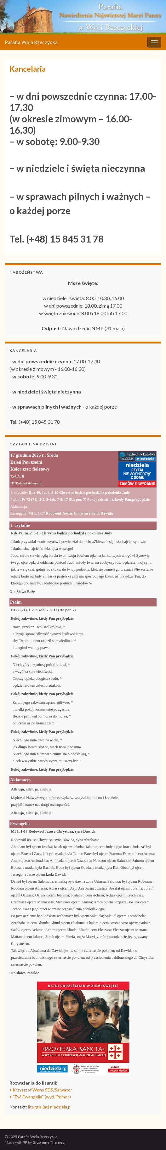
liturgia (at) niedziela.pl (50, 1106)
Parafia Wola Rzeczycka (31, 42)
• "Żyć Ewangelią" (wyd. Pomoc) (40, 1096)
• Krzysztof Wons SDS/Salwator (40, 1089)
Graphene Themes (48, 1142)
